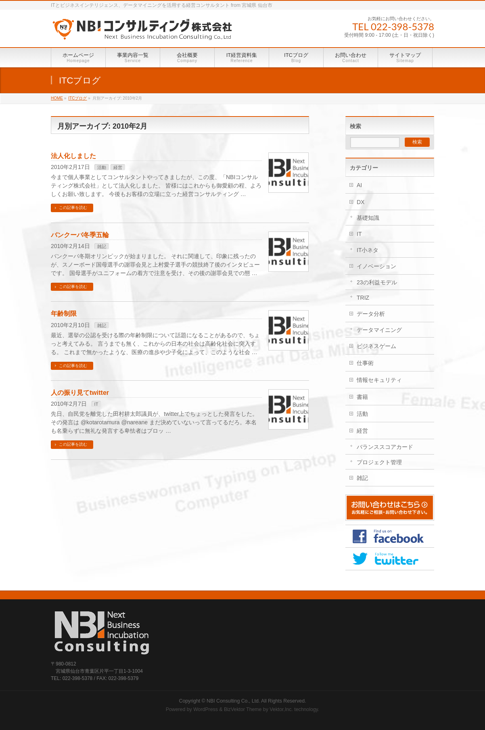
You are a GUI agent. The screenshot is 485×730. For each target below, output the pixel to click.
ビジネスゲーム (376, 346)
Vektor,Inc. (281, 709)
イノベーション (376, 266)
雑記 (101, 246)
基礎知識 (368, 218)
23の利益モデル (377, 282)
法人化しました (73, 155)
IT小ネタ (367, 250)
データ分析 (371, 314)
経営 (117, 167)
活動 (101, 167)
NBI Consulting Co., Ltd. (233, 701)
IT (96, 404)
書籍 (362, 397)
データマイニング (379, 330)
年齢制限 (64, 313)
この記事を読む (73, 207)
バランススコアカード (385, 447)
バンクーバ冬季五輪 (80, 235)
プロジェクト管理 (379, 462)
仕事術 (365, 363)
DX (360, 202)
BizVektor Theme (243, 709)
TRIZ (363, 297)
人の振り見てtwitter (80, 392)
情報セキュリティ (379, 380)
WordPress (205, 709)
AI (359, 185)
